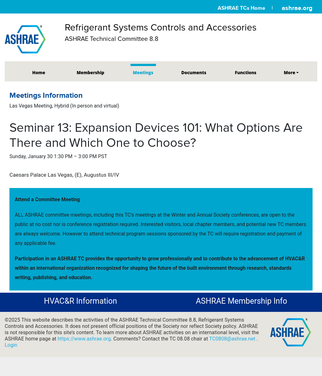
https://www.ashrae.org (84, 339)
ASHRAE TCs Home (241, 8)
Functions (245, 72)
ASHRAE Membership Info (241, 301)
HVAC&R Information (80, 301)
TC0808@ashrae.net (233, 339)
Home (38, 72)
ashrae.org (297, 7)
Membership (90, 72)
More (289, 72)
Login (11, 345)
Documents (193, 72)
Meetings (143, 72)
